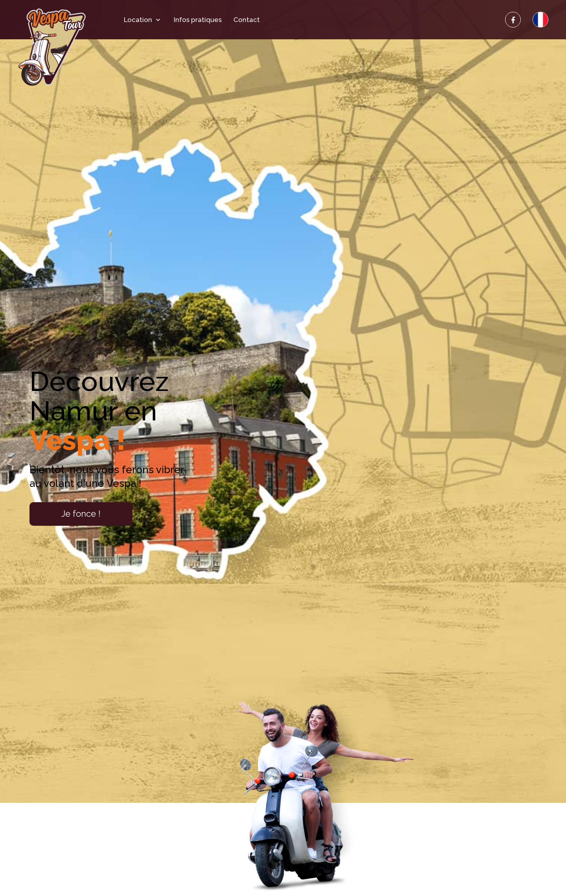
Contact (246, 20)
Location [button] (143, 20)
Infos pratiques (198, 20)
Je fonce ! (81, 513)
